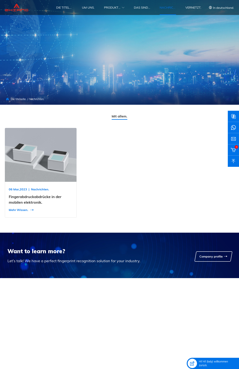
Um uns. (88, 7)
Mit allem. (119, 116)
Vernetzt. (193, 7)
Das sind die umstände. (142, 7)
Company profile (213, 256)
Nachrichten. (168, 7)
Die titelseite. (64, 7)
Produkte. (112, 7)
